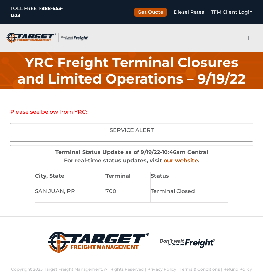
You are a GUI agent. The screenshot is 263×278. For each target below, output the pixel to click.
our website (181, 160)
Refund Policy (237, 269)
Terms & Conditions (200, 269)
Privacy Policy (161, 269)
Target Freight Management (73, 269)
